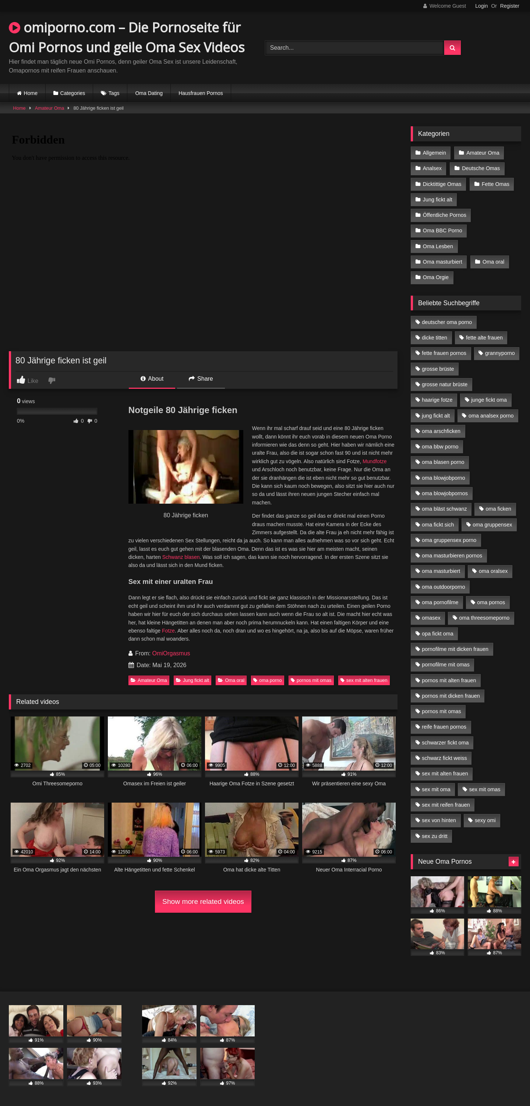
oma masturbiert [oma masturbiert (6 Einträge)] (441, 571)
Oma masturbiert (442, 262)
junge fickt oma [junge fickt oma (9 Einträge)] (489, 400)
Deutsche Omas (481, 168)
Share (201, 379)
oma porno (267, 680)
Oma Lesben (438, 246)
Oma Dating (149, 93)
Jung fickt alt (192, 680)
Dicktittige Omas (442, 184)
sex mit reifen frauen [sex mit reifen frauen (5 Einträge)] (446, 805)
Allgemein (434, 153)
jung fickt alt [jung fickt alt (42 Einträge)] (436, 416)
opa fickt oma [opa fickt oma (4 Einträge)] (437, 634)
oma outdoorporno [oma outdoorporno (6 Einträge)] (443, 587)
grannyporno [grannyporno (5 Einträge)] (500, 353)
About (152, 379)
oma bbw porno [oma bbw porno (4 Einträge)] (440, 447)
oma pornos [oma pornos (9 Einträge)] (491, 602)
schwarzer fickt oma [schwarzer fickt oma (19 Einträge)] (445, 743)
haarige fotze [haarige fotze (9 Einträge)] (437, 400)
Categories (72, 93)
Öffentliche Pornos (444, 215)
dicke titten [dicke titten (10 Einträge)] (434, 338)
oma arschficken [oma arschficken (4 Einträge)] (441, 431)
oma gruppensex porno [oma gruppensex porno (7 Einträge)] (449, 540)
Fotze (168, 631)
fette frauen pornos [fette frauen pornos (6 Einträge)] (444, 353)
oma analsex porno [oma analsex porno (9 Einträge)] (491, 416)
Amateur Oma (49, 108)
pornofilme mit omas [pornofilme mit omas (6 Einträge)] (446, 665)
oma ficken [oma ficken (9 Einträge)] (498, 509)
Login (481, 6)
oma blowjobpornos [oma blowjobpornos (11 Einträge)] (445, 493)
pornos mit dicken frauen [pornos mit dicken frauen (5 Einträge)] (451, 696)
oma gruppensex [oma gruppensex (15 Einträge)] (492, 525)
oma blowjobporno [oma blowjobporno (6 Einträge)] (443, 478)
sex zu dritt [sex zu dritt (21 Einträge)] (435, 836)
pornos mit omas (311, 680)
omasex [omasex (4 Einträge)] (431, 618)
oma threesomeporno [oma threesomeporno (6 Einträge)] (484, 618)
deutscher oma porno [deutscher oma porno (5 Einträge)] (447, 322)
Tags (114, 93)
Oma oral (231, 680)
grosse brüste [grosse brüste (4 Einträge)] (438, 369)
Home (31, 93)
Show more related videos (203, 901)
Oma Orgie (436, 277)
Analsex (432, 168)
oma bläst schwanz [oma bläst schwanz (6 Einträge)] (444, 509)
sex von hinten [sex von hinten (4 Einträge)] (439, 820)
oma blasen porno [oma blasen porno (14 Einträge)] (443, 462)
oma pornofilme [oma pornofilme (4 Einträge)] (440, 602)
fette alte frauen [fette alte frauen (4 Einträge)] (484, 338)
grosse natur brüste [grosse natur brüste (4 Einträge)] (444, 384)
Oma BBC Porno (442, 230)
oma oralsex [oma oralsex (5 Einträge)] (493, 571)
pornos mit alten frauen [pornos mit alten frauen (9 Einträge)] (449, 680)
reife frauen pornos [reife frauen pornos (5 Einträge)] (444, 727)
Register (509, 6)
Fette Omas (495, 184)
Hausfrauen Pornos (201, 93)
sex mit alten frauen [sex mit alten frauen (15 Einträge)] (445, 773)
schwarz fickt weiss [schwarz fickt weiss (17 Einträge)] (444, 758)
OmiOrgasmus (171, 653)
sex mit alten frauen (364, 680)
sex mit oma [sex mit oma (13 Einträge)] (436, 789)
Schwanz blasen (181, 557)
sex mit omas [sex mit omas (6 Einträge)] (485, 789)
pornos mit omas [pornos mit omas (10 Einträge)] (441, 711)
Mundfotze (374, 461)
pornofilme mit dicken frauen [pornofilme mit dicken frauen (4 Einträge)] (455, 649)
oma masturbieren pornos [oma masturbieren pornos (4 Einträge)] (452, 556)
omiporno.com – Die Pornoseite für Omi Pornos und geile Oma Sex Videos (127, 37)
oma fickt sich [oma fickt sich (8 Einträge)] (438, 525)
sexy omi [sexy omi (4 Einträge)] (485, 820)
